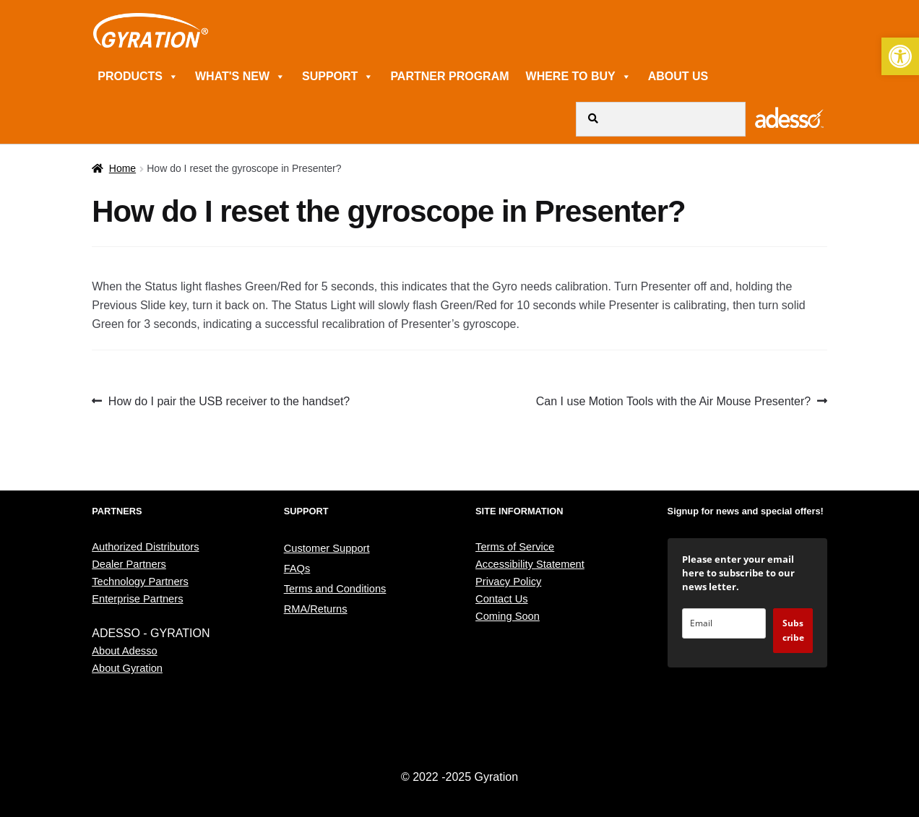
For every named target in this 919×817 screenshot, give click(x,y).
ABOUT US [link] (678, 76)
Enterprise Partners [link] (137, 599)
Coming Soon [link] (507, 616)
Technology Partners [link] (140, 581)
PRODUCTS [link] (138, 76)
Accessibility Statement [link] (529, 564)
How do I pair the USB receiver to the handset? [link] (229, 401)
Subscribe (793, 630)
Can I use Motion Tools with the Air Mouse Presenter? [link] (673, 401)
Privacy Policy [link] (508, 581)
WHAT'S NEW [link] (240, 76)
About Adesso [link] (124, 651)
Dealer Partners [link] (129, 564)
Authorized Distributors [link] (145, 547)
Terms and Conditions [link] (335, 589)
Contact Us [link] (501, 599)
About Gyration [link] (127, 668)
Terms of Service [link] (514, 547)
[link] (900, 56)
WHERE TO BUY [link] (578, 76)
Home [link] (122, 168)
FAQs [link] (297, 568)
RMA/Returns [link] (316, 609)
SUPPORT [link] (338, 76)
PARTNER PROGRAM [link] (449, 76)
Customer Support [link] (327, 548)
